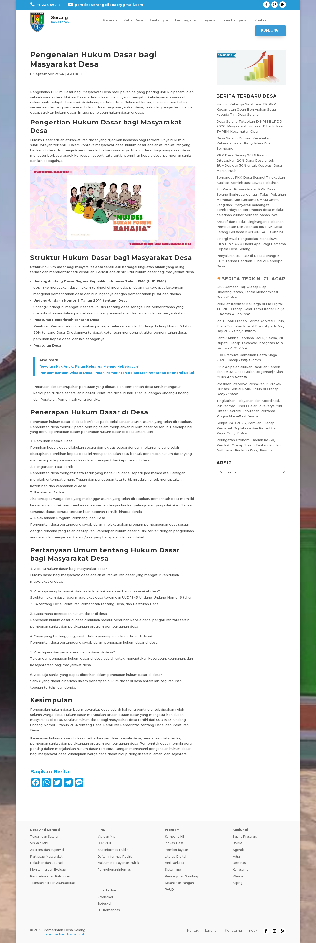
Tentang (156, 20)
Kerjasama (240, 869)
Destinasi (239, 863)
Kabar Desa (133, 20)
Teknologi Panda (75, 934)
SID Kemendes (109, 910)
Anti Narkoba (174, 863)
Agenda (239, 850)
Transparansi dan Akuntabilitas (52, 883)
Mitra (236, 856)
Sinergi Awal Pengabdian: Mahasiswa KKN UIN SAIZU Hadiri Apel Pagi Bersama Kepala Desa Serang (251, 244)
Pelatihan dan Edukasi (46, 863)
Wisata (238, 876)
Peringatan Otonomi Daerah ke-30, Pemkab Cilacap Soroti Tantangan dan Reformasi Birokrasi (249, 445)
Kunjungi (270, 30)
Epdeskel (104, 903)
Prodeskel (105, 897)
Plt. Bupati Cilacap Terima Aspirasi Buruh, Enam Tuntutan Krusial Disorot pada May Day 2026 (251, 326)
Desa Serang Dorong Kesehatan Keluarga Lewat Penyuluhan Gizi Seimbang (243, 143)
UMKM (237, 843)
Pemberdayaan (176, 850)
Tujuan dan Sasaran (44, 836)
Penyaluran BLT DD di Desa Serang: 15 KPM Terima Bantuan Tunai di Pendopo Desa (250, 261)
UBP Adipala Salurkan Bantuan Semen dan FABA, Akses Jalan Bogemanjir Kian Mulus (250, 372)
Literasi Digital (175, 856)
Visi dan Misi (39, 843)
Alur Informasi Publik (113, 850)
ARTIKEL (75, 74)
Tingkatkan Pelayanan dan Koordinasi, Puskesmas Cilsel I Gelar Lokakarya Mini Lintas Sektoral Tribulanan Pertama (249, 406)
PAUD (169, 889)
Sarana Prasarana (245, 836)
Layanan (210, 20)
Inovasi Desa (174, 843)
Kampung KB (175, 836)
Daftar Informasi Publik (115, 856)
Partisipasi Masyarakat (46, 856)
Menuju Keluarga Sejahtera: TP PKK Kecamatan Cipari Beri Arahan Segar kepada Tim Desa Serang (247, 109)
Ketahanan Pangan (179, 883)
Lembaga (183, 20)
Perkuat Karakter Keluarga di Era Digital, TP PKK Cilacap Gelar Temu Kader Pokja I (250, 309)
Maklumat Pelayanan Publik (118, 863)
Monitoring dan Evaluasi (48, 869)
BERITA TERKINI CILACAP (253, 279)
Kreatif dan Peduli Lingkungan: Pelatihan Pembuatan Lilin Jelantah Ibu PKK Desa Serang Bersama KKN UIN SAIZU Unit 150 (250, 227)
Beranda (110, 20)
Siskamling (173, 869)
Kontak (261, 20)
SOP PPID (105, 843)
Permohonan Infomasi (114, 869)
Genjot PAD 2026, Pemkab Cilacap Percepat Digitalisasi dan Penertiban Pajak (247, 428)
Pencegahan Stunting (181, 876)
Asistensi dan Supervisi (47, 850)
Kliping (238, 883)
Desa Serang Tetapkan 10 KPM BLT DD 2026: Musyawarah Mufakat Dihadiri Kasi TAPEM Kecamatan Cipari (250, 126)
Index (252, 930)
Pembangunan (235, 20)
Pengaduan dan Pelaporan (50, 876)
